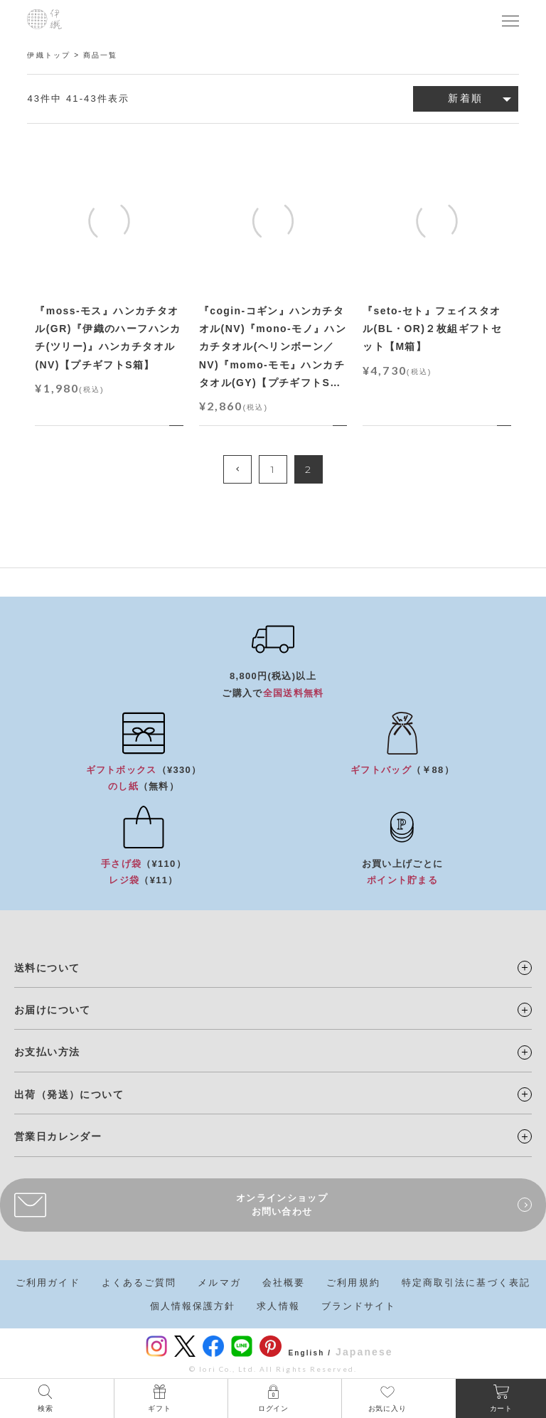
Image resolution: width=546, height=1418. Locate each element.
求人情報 (278, 1306)
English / (310, 1353)
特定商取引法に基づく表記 (466, 1282)
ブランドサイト (359, 1306)
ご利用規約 (353, 1282)
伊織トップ (48, 55)
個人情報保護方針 (193, 1306)
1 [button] (272, 469)
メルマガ (219, 1282)
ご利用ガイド (48, 1282)
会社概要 (283, 1282)
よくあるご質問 (139, 1282)
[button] (237, 469)
